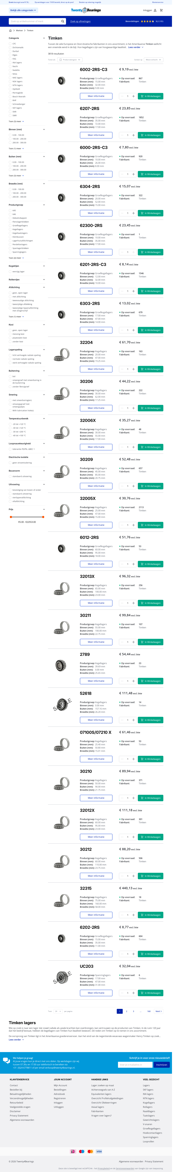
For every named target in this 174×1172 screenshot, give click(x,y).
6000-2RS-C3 (94, 147)
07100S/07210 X (95, 732)
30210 (86, 771)
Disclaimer (15, 1111)
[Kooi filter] (27, 324)
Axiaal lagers (97, 1107)
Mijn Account (60, 1085)
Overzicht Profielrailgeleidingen (107, 1098)
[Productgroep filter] (27, 204)
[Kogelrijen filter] (27, 266)
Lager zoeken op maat (102, 1085)
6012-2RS (89, 537)
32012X (87, 810)
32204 (86, 342)
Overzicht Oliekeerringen (104, 1102)
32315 (86, 888)
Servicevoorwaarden (125, 1168)
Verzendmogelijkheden (21, 1098)
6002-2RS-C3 (93, 69)
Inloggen (58, 1102)
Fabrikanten (97, 1111)
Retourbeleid (16, 1102)
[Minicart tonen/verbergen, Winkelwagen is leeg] (161, 10)
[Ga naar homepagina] (10, 30)
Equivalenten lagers (101, 1094)
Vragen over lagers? (101, 1115)
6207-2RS (89, 108)
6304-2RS (90, 186)
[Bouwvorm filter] (27, 470)
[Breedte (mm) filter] (27, 183)
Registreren (60, 1098)
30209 (86, 459)
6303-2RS (90, 303)
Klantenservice (157, 2)
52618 (86, 693)
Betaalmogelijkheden (20, 1094)
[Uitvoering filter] (27, 484)
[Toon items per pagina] (58, 1011)
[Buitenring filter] (27, 370)
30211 (85, 615)
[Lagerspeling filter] (27, 349)
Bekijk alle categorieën (23, 10)
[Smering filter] (27, 394)
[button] (27, 38)
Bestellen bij (16, 1089)
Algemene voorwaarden (22, 1120)
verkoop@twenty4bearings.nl (60, 1067)
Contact (14, 1085)
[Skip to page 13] (140, 1011)
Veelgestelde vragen (20, 1107)
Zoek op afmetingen (80, 21)
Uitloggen (59, 1107)
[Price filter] (27, 509)
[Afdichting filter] (27, 287)
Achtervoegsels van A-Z (103, 1089)
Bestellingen (60, 1089)
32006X (88, 420)
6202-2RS (90, 927)
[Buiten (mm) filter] (27, 156)
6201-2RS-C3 (93, 264)
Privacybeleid (104, 1168)
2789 (85, 654)
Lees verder (136, 47)
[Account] (155, 10)
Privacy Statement (19, 1115)
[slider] (11, 517)
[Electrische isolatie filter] (27, 457)
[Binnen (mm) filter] (27, 129)
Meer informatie (96, 96)
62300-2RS (91, 225)
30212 (86, 849)
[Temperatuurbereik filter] (27, 418)
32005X (88, 498)
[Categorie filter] (27, 38)
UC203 (86, 966)
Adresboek (59, 1094)
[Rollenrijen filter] (27, 279)
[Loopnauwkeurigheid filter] (27, 443)
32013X (87, 576)
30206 (86, 381)
